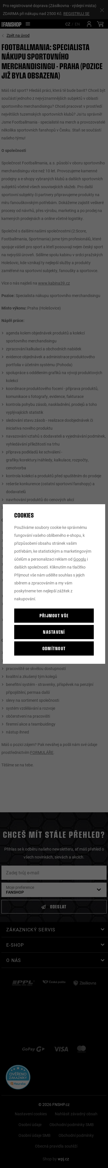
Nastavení (54, 632)
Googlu (79, 559)
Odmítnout (54, 648)
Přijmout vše (54, 615)
